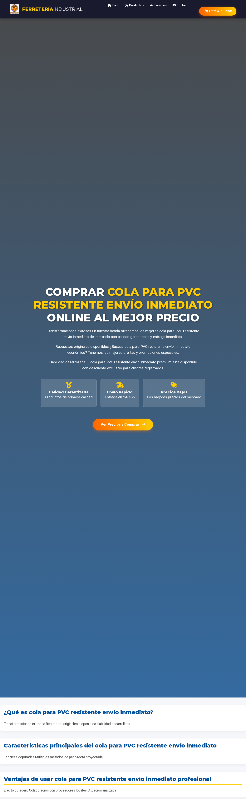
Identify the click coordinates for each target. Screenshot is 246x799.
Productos (134, 5)
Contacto (181, 5)
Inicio (114, 5)
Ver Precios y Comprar (123, 424)
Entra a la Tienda (219, 11)
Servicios (158, 5)
